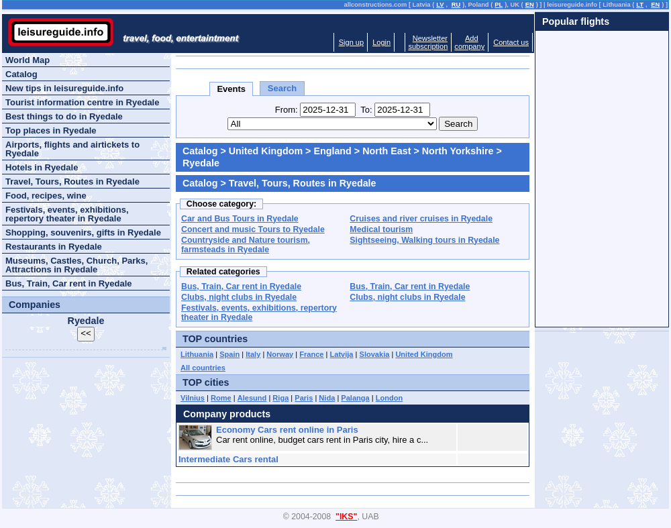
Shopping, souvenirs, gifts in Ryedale (83, 232)
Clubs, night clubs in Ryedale (239, 297)
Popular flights (575, 21)
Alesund (252, 398)
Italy (253, 354)
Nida (327, 398)
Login (381, 42)
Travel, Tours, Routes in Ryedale (72, 181)
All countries (202, 368)
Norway (279, 354)
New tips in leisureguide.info (64, 88)
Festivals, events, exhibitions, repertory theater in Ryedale (67, 214)
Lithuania (196, 354)
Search (282, 88)
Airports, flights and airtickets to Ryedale (72, 149)
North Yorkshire (458, 151)
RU (456, 4)
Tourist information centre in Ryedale (82, 102)
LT (639, 4)
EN (529, 4)
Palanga (355, 398)
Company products (226, 414)
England (332, 151)
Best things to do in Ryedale (64, 116)
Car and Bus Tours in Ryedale (240, 218)
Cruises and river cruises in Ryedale (421, 218)
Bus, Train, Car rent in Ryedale (241, 286)
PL (499, 4)
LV (440, 4)
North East (386, 151)
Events (231, 89)
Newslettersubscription (428, 42)
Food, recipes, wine (46, 196)
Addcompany (469, 42)
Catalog (200, 151)
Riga (280, 398)
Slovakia (375, 354)
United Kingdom (266, 151)
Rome (221, 398)
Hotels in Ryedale (41, 167)
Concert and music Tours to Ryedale (253, 229)
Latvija (342, 354)
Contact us (511, 42)
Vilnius (192, 398)
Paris (304, 398)
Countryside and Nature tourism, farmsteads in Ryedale (245, 244)
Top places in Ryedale (51, 130)
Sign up (351, 42)
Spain (229, 354)
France (311, 354)
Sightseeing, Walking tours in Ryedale (424, 240)
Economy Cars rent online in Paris (287, 430)
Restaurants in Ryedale (53, 247)
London (389, 398)
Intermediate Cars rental (228, 459)
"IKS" (346, 516)
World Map (27, 60)
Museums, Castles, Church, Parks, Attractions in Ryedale (76, 265)
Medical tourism (381, 229)
